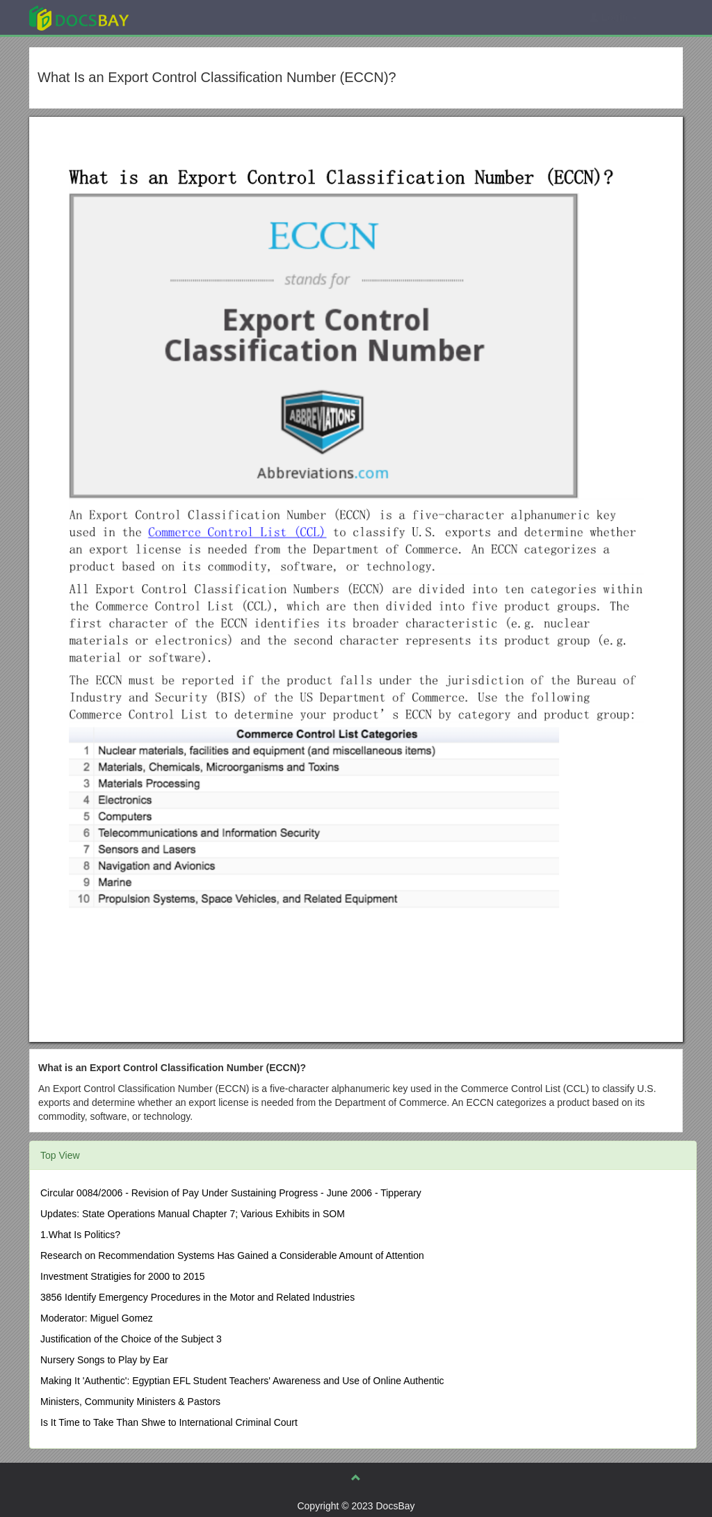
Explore (183, 17)
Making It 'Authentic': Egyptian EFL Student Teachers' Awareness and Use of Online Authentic (242, 1380)
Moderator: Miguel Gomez (96, 1318)
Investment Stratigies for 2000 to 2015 (122, 1276)
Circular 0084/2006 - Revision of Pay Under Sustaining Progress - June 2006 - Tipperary (230, 1192)
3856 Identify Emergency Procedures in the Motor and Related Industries (197, 1297)
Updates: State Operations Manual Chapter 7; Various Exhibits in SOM (192, 1213)
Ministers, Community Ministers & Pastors (130, 1401)
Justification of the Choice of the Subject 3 (131, 1339)
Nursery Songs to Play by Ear (104, 1359)
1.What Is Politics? (80, 1234)
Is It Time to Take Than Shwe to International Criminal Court (169, 1422)
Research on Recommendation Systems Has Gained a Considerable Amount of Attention (232, 1255)
